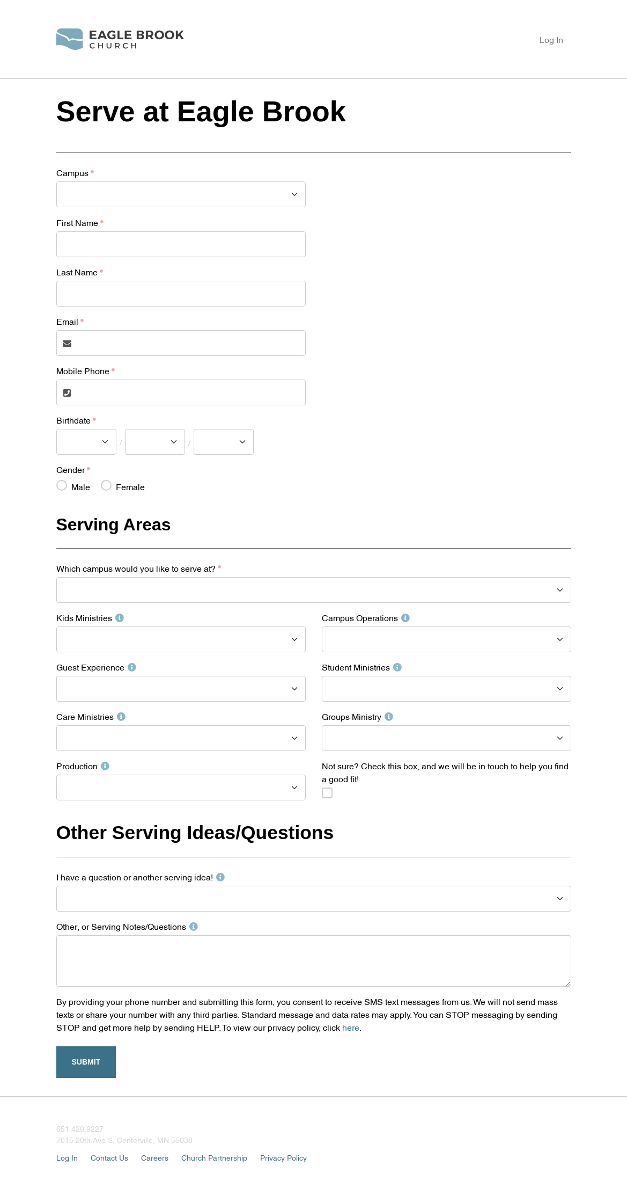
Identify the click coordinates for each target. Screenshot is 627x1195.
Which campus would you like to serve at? (136, 568)
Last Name (77, 271)
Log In (551, 39)
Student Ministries (362, 667)
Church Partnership (214, 1157)
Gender (70, 469)
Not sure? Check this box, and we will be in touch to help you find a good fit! (445, 772)
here (350, 1027)
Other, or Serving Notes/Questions (127, 926)
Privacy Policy (283, 1157)
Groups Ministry (357, 716)
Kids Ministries (90, 617)
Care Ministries (91, 716)
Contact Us (109, 1157)
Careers (154, 1157)
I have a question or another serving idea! (140, 877)
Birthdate (73, 420)
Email (67, 321)
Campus (72, 172)
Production (82, 765)
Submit (86, 1062)
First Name (77, 222)
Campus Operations (366, 617)
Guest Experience (96, 667)
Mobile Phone (82, 370)
